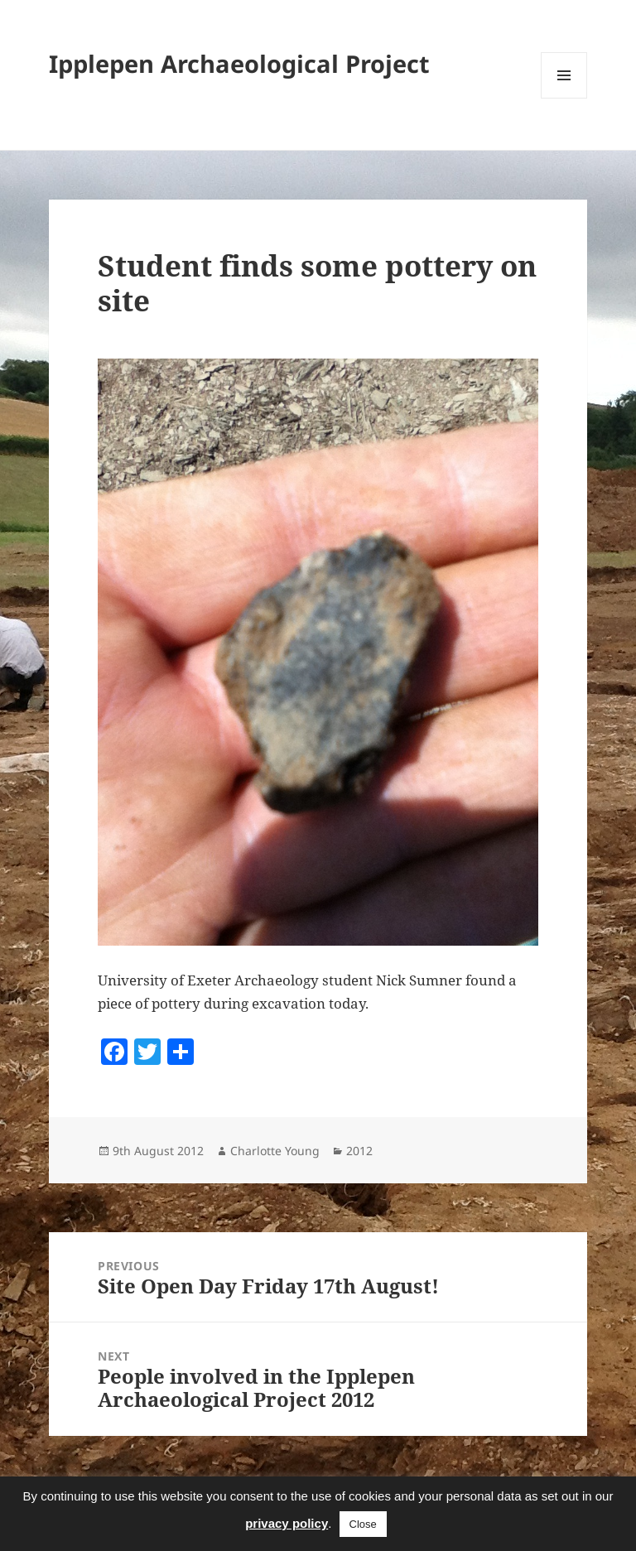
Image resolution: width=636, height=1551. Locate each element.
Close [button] (363, 1524)
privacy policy (286, 1523)
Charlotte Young (275, 1150)
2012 (359, 1150)
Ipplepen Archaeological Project (239, 63)
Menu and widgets (564, 98)
